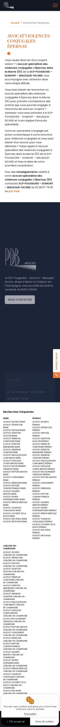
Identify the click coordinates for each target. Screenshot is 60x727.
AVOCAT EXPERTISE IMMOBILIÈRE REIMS (11, 445)
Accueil (15, 22)
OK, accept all (15, 721)
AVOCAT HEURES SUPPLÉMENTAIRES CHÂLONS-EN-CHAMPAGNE (15, 663)
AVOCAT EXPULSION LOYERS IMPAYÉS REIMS (13, 462)
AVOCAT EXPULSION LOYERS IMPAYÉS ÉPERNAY (43, 467)
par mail (13, 191)
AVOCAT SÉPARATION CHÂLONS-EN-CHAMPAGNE (15, 559)
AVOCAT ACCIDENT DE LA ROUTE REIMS (14, 514)
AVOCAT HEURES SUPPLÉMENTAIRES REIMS (14, 498)
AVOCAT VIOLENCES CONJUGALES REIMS (12, 509)
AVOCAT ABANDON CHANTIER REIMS (11, 451)
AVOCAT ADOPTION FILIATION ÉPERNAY (41, 440)
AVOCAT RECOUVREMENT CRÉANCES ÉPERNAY (43, 473)
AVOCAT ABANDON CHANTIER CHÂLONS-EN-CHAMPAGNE (14, 596)
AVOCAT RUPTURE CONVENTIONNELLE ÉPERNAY (40, 497)
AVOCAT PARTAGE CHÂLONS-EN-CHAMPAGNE (15, 564)
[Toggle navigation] (55, 5)
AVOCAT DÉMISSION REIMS (15, 483)
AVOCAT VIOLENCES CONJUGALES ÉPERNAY (42, 520)
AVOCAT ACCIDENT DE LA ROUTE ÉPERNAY (43, 526)
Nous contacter (20, 324)
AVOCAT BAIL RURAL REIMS (15, 519)
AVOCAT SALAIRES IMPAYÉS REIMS (11, 492)
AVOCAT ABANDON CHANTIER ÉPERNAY (41, 456)
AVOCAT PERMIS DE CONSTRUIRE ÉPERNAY (42, 445)
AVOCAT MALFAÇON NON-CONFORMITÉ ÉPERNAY (44, 462)
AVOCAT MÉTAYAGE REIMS (15, 521)
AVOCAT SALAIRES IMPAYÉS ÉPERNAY (40, 503)
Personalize (30, 713)
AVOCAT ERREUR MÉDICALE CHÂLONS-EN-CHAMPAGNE (15, 670)
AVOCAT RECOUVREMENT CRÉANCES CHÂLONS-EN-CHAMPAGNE (14, 621)
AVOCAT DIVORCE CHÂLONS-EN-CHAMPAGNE (15, 553)
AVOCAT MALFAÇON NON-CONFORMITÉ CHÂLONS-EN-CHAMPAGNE (15, 605)
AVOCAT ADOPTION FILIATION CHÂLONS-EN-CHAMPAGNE (14, 572)
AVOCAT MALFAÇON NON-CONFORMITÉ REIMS (15, 456)
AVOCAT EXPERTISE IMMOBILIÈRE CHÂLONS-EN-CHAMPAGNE (15, 588)
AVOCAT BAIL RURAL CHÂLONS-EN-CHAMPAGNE (15, 692)
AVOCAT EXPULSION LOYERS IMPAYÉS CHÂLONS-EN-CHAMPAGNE (15, 613)
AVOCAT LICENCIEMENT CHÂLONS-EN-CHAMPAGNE (15, 634)
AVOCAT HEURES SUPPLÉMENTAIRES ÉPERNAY (44, 509)
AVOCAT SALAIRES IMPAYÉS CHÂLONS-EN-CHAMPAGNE (13, 655)
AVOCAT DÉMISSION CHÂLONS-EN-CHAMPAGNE (15, 639)
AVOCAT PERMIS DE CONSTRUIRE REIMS (11, 440)
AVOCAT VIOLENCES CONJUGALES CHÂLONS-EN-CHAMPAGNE (14, 677)
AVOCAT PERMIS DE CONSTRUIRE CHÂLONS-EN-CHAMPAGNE (13, 580)
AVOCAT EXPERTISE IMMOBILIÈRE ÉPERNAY (42, 451)
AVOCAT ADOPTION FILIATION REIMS (12, 434)
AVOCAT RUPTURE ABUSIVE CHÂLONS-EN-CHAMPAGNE (15, 628)
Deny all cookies (44, 721)
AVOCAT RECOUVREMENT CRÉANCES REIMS (14, 467)
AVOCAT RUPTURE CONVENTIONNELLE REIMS (14, 487)
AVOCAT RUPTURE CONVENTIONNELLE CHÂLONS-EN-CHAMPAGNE (15, 646)
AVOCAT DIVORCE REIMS (14, 422)
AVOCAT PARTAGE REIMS (14, 430)
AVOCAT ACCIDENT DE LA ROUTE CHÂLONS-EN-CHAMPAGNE (14, 685)
